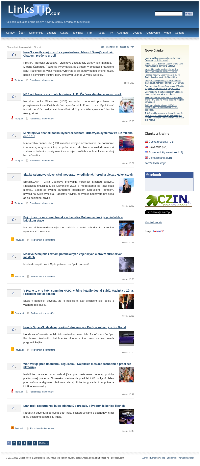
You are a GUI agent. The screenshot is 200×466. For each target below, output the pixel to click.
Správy (10, 32)
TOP (132, 47)
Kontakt (153, 458)
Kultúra (64, 32)
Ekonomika (36, 32)
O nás (162, 458)
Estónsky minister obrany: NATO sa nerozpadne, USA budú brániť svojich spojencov (161, 107)
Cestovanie (153, 32)
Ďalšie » (43, 443)
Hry (111, 32)
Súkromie (171, 458)
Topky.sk (17, 80)
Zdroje (145, 458)
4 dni (122, 47)
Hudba (100, 32)
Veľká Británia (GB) (158, 157)
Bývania (137, 32)
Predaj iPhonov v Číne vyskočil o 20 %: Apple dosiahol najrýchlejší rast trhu (162, 76)
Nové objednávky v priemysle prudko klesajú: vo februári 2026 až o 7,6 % (161, 70)
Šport (22, 32)
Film (89, 32)
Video (167, 32)
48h (111, 47)
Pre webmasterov (186, 458)
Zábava (51, 32)
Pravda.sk (17, 240)
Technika (78, 32)
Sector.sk (17, 428)
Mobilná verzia (153, 222)
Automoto (122, 32)
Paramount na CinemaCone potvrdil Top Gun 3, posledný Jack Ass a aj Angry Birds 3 (165, 87)
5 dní (127, 47)
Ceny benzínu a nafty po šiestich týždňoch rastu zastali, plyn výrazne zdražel (163, 93)
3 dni (116, 47)
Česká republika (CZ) (159, 141)
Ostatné (179, 32)
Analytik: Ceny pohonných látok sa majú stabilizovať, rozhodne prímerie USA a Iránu (164, 82)
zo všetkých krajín (155, 163)
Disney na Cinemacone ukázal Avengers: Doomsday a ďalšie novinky (163, 59)
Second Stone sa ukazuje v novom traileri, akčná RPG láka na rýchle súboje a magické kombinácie (164, 99)
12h (102, 47)
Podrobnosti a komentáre (42, 80)
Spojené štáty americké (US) (164, 152)
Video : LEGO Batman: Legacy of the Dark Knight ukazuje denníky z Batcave (164, 65)
